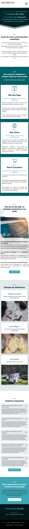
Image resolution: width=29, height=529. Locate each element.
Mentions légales (15, 522)
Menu (26, 4)
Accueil (3, 11)
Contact (23, 522)
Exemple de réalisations (14, 287)
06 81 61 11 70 (16, 512)
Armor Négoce (14, 326)
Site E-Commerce (14, 167)
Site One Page (14, 95)
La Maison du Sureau (14, 294)
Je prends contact (14, 499)
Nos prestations (10, 11)
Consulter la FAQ (14, 470)
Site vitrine (14, 132)
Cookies (8, 522)
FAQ (4, 522)
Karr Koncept (14, 359)
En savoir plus (14, 272)
